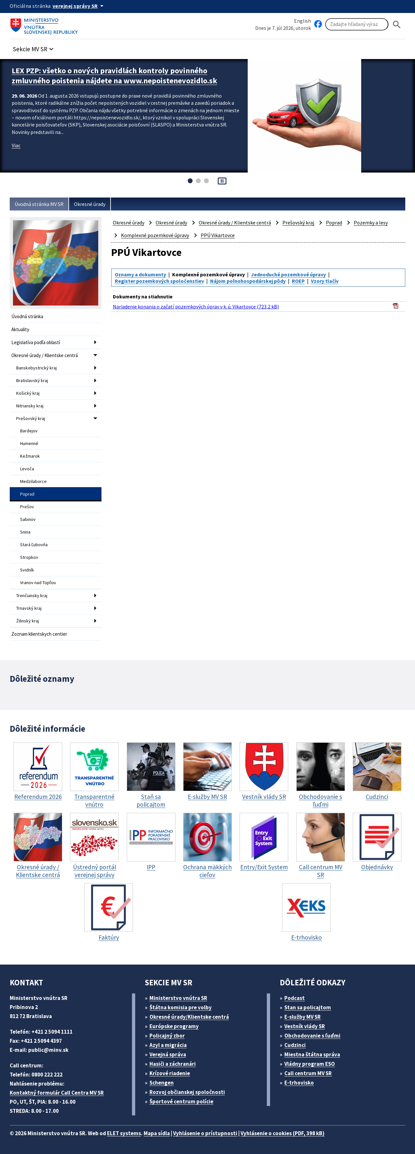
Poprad (27, 494)
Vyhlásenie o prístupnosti (205, 1133)
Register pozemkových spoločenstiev (159, 281)
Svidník (27, 570)
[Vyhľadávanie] (356, 24)
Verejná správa (167, 1054)
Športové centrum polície (181, 1101)
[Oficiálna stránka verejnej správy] (79, 6)
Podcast (294, 998)
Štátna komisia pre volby (180, 1007)
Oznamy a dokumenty (140, 274)
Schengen (161, 1082)
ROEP (298, 281)
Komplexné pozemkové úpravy (155, 235)
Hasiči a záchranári (172, 1063)
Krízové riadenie (169, 1073)
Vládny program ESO (309, 1063)
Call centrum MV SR (308, 1073)
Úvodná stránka (27, 316)
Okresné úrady (89, 204)
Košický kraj (28, 393)
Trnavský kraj (29, 608)
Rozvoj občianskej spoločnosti (187, 1092)
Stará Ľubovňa (34, 544)
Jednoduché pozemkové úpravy (288, 274)
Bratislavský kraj (32, 380)
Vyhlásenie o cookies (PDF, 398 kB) (283, 1133)
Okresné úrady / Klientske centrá (44, 355)
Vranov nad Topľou (38, 582)
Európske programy (174, 1026)
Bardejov (29, 431)
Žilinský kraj (27, 621)
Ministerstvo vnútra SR (178, 998)
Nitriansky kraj (29, 406)
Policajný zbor (167, 1035)
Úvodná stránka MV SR (39, 204)
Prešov (27, 507)
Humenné (29, 443)
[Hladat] (396, 24)
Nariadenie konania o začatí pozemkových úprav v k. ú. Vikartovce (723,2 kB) (196, 306)
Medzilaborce (33, 481)
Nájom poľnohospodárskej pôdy (248, 281)
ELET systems (124, 1133)
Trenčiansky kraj (31, 595)
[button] (34, 47)
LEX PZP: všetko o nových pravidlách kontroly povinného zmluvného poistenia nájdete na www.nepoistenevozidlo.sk (114, 76)
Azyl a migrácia (168, 1045)
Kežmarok (30, 456)
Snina (25, 532)
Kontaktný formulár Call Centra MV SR (57, 1092)
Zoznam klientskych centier (39, 634)
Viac (16, 145)
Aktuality (20, 329)
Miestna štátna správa (312, 1054)
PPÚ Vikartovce (218, 235)
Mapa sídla (157, 1133)
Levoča (27, 469)
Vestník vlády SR (304, 1026)
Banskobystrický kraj (36, 368)
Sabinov (28, 519)
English (302, 21)
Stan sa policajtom (307, 1007)
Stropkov (29, 557)
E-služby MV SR (302, 1016)
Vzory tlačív (324, 281)
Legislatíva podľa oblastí (35, 342)
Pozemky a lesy (371, 222)
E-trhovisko (299, 1082)
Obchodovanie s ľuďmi (312, 1035)
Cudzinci (295, 1045)
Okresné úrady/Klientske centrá (189, 1016)
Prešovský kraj (30, 418)
